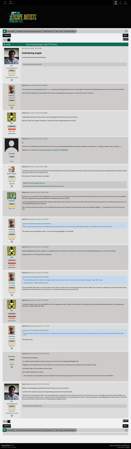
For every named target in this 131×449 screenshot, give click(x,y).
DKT (11, 65)
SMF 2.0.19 (112, 444)
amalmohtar (11, 356)
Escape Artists (5, 445)
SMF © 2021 (118, 444)
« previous (7, 34)
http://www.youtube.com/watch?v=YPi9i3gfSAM (53, 149)
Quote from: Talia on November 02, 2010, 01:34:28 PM (35, 276)
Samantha (11, 153)
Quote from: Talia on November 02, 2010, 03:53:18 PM (35, 329)
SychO (128, 446)
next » (125, 34)
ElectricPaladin (11, 173)
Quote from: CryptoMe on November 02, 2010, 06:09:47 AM (37, 223)
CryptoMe (11, 200)
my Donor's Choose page (57, 185)
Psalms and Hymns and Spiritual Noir (32, 63)
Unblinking (11, 95)
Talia (11, 123)
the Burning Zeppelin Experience (36, 182)
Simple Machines (126, 444)
